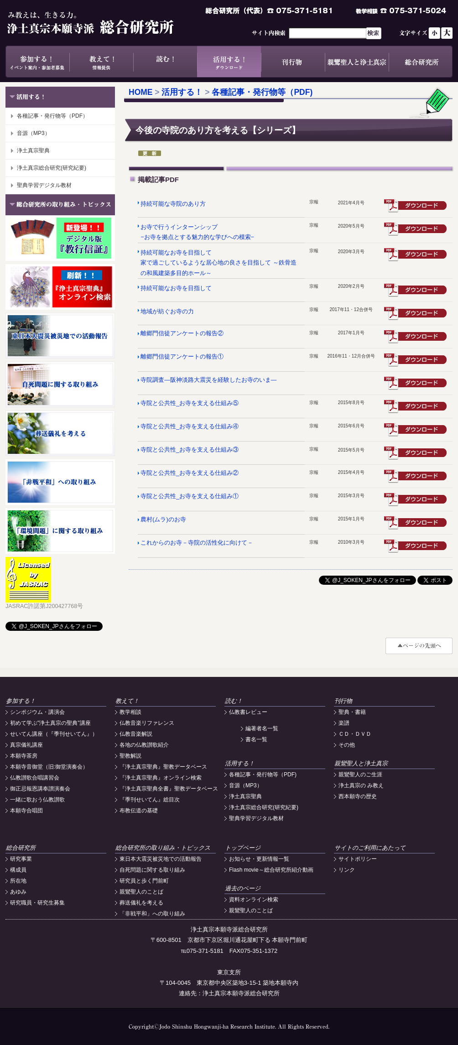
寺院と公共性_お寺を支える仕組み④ (190, 426)
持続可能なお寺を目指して (176, 288)
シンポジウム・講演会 (37, 712)
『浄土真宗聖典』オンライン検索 (161, 778)
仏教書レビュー (248, 712)
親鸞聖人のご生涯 (360, 774)
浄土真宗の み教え (361, 785)
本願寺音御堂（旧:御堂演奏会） (49, 767)
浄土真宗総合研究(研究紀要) (51, 168)
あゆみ (18, 892)
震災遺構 (416, 290)
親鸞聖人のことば (141, 892)
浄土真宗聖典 (33, 150)
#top (419, 646)
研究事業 (21, 859)
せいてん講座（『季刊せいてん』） (54, 734)
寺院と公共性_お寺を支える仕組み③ (190, 450)
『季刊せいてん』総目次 (150, 799)
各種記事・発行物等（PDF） (52, 116)
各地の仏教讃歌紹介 (144, 745)
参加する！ (37, 62)
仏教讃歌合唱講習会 (34, 778)
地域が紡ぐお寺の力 (167, 311)
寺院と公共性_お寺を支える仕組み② (190, 473)
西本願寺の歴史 (357, 796)
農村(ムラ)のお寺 (163, 519)
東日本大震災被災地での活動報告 (161, 859)
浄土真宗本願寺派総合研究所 (103, 23)
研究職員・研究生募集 (37, 902)
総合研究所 (421, 62)
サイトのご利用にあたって (370, 847)
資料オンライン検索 (253, 899)
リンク (346, 870)
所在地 (18, 881)
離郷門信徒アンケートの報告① (182, 357)
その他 (346, 745)
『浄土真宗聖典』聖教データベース (163, 767)
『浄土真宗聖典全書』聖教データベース (169, 788)
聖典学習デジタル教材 (44, 185)
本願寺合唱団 (26, 810)
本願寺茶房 (23, 756)
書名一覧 (256, 739)
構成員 (18, 870)
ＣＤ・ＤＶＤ (354, 734)
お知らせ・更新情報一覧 (259, 859)
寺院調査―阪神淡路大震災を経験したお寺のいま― (208, 380)
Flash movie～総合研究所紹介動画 (271, 870)
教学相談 (130, 712)
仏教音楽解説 (136, 734)
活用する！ (229, 62)
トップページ (242, 847)
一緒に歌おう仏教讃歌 (37, 799)
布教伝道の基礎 (139, 810)
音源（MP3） (33, 133)
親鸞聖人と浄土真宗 (357, 62)
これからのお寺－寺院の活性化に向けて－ (197, 543)
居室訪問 (416, 430)
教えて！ (101, 62)
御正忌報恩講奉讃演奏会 (40, 788)
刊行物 (293, 62)
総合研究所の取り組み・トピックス (162, 847)
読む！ (165, 62)
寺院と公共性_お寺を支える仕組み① (190, 496)
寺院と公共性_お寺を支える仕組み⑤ (190, 403)
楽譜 (343, 723)
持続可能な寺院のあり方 (173, 204)
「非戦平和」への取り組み (152, 913)
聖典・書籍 (352, 712)
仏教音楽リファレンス (147, 723)
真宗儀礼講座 (26, 745)
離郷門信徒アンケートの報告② (182, 333)
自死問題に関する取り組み (152, 870)
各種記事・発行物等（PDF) (262, 92)
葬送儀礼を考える (141, 902)
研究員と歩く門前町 (144, 881)
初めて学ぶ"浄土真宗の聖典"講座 (50, 723)
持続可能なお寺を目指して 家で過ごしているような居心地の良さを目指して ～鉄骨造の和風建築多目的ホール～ (218, 263)
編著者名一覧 (261, 728)
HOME (141, 92)
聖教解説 (130, 756)
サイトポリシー (357, 859)
